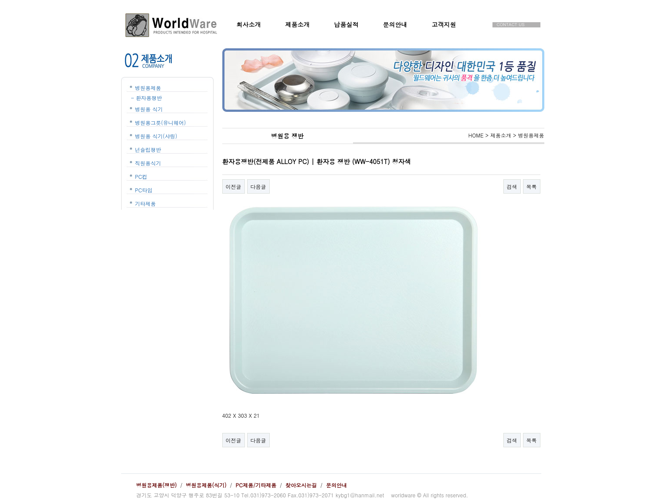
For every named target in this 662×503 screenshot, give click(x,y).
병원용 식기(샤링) (156, 136)
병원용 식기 (149, 109)
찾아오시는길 (301, 485)
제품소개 (297, 24)
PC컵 (141, 176)
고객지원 (444, 24)
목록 (531, 186)
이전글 (233, 186)
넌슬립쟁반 (148, 149)
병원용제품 (148, 87)
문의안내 (395, 24)
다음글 (258, 186)
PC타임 (144, 190)
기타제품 (145, 203)
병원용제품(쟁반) (156, 485)
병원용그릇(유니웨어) (160, 122)
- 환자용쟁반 (146, 97)
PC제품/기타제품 (256, 485)
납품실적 (346, 24)
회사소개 (249, 24)
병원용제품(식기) (206, 485)
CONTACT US (511, 24)
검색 (512, 186)
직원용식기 (148, 163)
